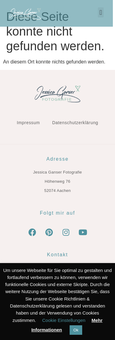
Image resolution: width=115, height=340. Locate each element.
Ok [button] (76, 330)
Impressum (28, 122)
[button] (103, 12)
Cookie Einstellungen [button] (63, 320)
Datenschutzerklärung (75, 122)
